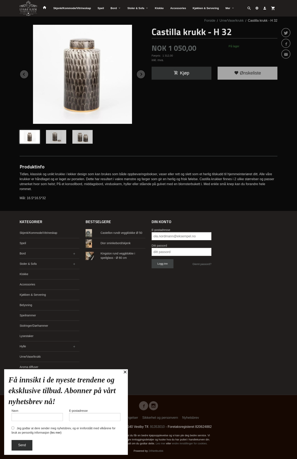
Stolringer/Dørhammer (34, 325)
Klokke (159, 8)
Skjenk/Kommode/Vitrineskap (72, 8)
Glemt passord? (201, 264)
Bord (114, 8)
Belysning (26, 305)
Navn (37, 415)
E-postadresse (161, 230)
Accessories (178, 8)
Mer (227, 8)
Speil (101, 8)
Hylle (23, 346)
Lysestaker (26, 336)
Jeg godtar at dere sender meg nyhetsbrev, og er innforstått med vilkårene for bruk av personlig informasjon (64, 430)
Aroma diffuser (29, 367)
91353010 (157, 426)
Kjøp (181, 73)
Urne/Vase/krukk (30, 356)
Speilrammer (28, 315)
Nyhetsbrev (190, 417)
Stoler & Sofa (135, 8)
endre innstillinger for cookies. (189, 443)
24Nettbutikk (155, 450)
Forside (209, 20)
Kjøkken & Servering (206, 8)
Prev (28, 73)
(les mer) (55, 432)
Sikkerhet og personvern (160, 417)
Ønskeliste (247, 73)
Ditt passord (159, 245)
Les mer (161, 443)
